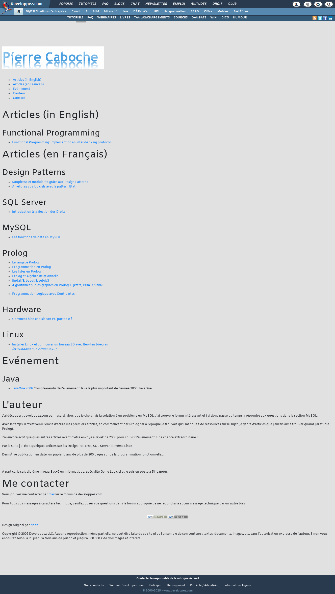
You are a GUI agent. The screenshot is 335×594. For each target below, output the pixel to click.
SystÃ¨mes (241, 11)
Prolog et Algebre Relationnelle (35, 276)
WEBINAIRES (106, 17)
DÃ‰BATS (199, 17)
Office (208, 11)
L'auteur (19, 94)
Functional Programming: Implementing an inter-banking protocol (61, 143)
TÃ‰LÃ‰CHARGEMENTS (152, 17)
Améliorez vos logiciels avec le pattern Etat (43, 187)
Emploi (178, 4)
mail (51, 495)
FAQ (105, 4)
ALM (96, 11)
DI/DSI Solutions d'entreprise (46, 11)
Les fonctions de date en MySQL (36, 237)
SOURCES (181, 17)
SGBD (195, 11)
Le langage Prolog (25, 263)
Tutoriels (87, 4)
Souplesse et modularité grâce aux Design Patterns (50, 182)
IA (86, 11)
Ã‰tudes (198, 4)
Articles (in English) (27, 80)
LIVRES (125, 17)
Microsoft (110, 11)
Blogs (119, 4)
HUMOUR (240, 17)
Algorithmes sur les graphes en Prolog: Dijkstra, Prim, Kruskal (57, 285)
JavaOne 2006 (22, 389)
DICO (225, 17)
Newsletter (156, 4)
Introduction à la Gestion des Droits (38, 212)
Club (232, 4)
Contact (19, 98)
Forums (66, 4)
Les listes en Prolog (26, 272)
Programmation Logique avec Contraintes (43, 294)
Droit (217, 4)
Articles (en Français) (28, 85)
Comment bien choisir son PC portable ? (42, 319)
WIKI (213, 17)
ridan (34, 525)
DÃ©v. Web (141, 11)
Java (125, 11)
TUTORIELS (75, 17)
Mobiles (222, 11)
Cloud (75, 11)
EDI (156, 11)
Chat (135, 4)
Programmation (175, 11)
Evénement (21, 89)
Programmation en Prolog (31, 267)
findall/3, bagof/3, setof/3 (30, 281)
